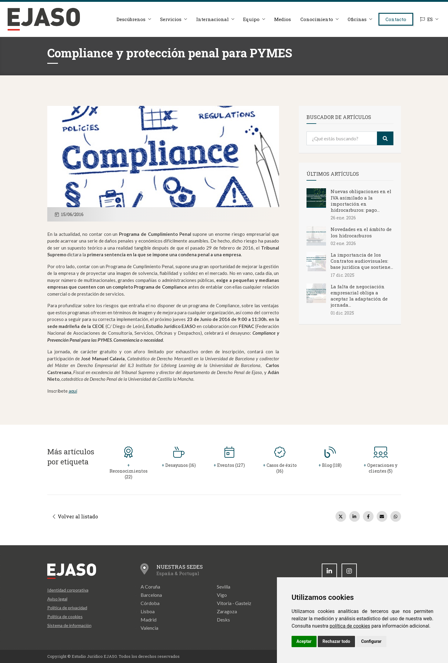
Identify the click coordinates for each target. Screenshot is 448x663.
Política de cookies (65, 616)
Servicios (170, 19)
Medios (282, 19)
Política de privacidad (67, 607)
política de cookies (350, 626)
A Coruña (150, 586)
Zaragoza (227, 611)
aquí (73, 391)
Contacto (395, 19)
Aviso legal (57, 598)
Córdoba (150, 603)
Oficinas (356, 19)
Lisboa (148, 611)
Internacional (211, 19)
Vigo (222, 595)
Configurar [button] (371, 641)
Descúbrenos (130, 19)
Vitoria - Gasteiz (234, 603)
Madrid (148, 619)
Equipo (251, 19)
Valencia (149, 628)
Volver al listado (75, 516)
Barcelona (151, 595)
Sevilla (223, 586)
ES (426, 19)
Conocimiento (316, 19)
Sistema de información (69, 625)
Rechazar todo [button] (336, 641)
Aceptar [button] (304, 641)
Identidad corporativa (67, 590)
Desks (223, 619)
